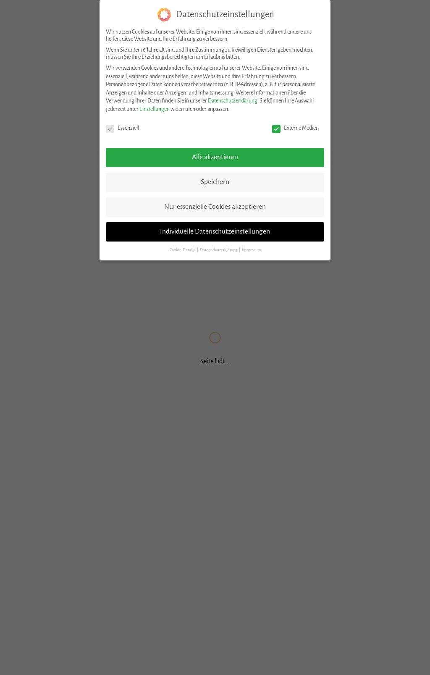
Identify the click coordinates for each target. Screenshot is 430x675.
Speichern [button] (215, 182)
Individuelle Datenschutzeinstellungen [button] (215, 231)
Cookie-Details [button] (183, 250)
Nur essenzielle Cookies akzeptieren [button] (215, 206)
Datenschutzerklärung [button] (219, 250)
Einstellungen (154, 109)
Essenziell (122, 128)
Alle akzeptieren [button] (215, 157)
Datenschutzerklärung (232, 101)
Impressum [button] (251, 250)
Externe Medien (295, 128)
